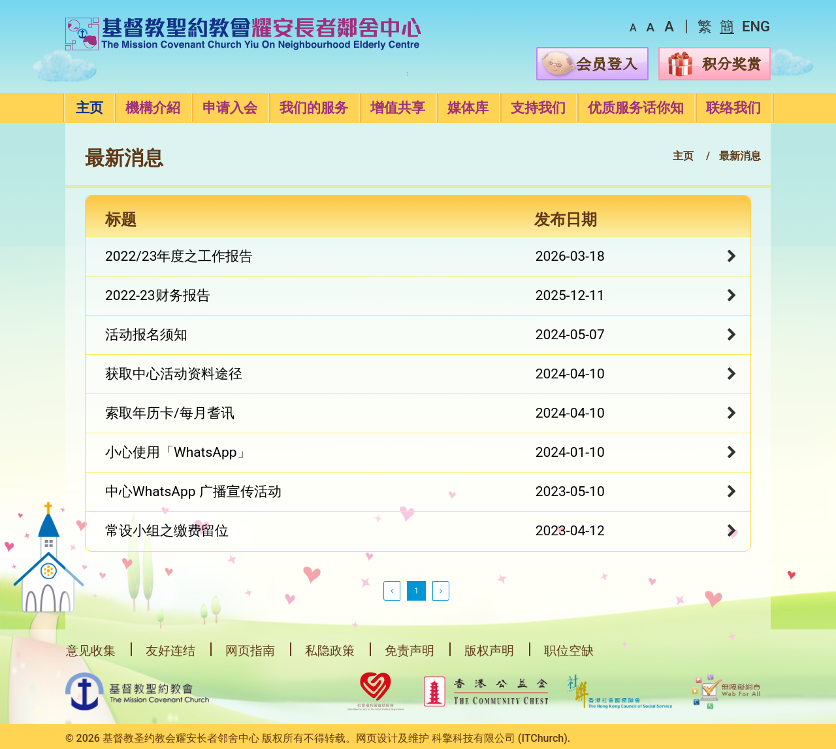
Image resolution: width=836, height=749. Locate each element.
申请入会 (229, 108)
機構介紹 (152, 108)
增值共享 (397, 108)
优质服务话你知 (636, 108)
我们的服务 (314, 108)
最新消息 (740, 156)
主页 (89, 108)
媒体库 (468, 108)
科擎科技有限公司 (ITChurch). (501, 738)
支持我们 (538, 108)
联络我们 (733, 108)
